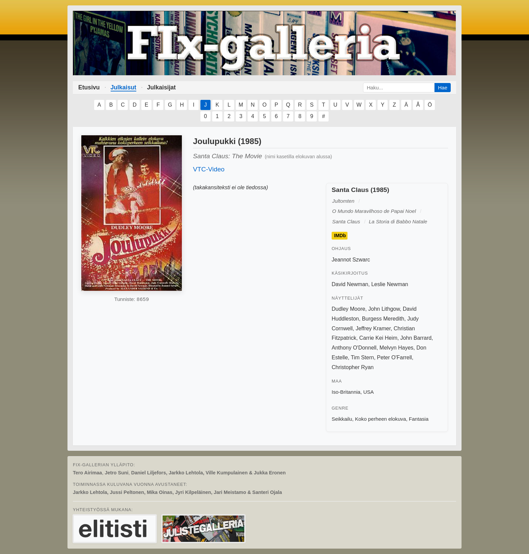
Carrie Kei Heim (378, 338)
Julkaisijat (161, 87)
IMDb (340, 236)
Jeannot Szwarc (351, 259)
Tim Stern (362, 357)
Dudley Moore (348, 309)
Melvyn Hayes (396, 348)
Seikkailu (342, 419)
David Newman (350, 284)
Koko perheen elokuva (380, 419)
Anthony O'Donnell (354, 348)
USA (368, 392)
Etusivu (89, 87)
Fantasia (418, 419)
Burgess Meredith (383, 319)
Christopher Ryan (353, 367)
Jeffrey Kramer (373, 328)
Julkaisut (123, 87)
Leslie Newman (389, 284)
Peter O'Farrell (394, 357)
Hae (442, 87)
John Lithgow (384, 309)
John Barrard (416, 338)
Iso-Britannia (346, 392)
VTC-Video (209, 169)
